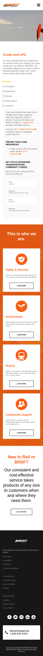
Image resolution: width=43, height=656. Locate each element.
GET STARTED (21, 512)
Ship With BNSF (8, 596)
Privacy (34, 647)
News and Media (9, 584)
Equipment (9, 91)
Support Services (9, 604)
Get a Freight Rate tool (24, 129)
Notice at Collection (24, 647)
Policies (8, 96)
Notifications (10, 101)
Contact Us (7, 564)
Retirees (6, 588)
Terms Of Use (11, 647)
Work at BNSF (8, 608)
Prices (7, 82)
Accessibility (7, 560)
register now (28, 122)
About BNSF (7, 556)
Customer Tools (8, 576)
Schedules (9, 86)
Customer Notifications (11, 568)
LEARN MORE (21, 286)
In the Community (9, 580)
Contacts (8, 106)
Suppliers (6, 600)
